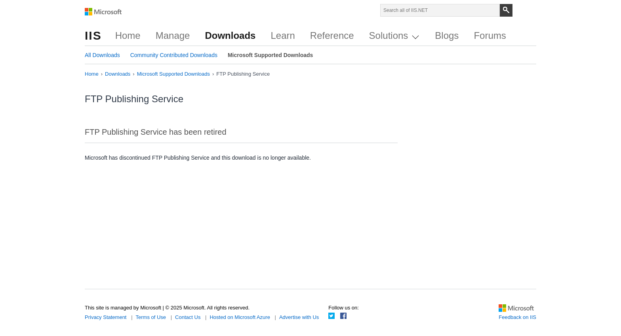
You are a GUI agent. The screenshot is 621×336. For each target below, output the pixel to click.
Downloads (230, 35)
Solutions (394, 35)
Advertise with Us (299, 317)
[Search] (506, 10)
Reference (332, 35)
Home (128, 35)
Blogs (447, 35)
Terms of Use (151, 317)
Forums (490, 35)
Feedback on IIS (517, 317)
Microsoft (103, 12)
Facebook (343, 316)
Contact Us (187, 317)
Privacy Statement (106, 317)
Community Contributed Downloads (173, 55)
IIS (93, 35)
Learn (282, 35)
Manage (173, 35)
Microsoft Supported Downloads (270, 55)
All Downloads (102, 55)
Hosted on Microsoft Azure (240, 317)
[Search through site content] (440, 10)
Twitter (331, 316)
